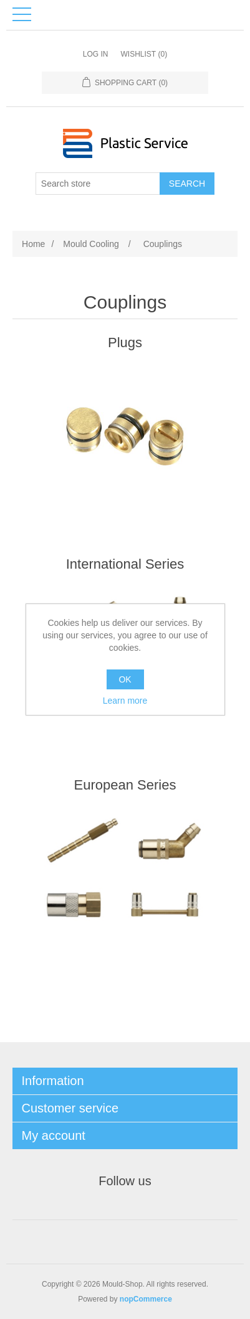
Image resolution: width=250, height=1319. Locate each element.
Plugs (125, 342)
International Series (125, 564)
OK (124, 679)
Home (33, 244)
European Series (125, 785)
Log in (95, 54)
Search (187, 184)
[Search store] (98, 183)
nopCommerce (146, 1299)
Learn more (125, 701)
